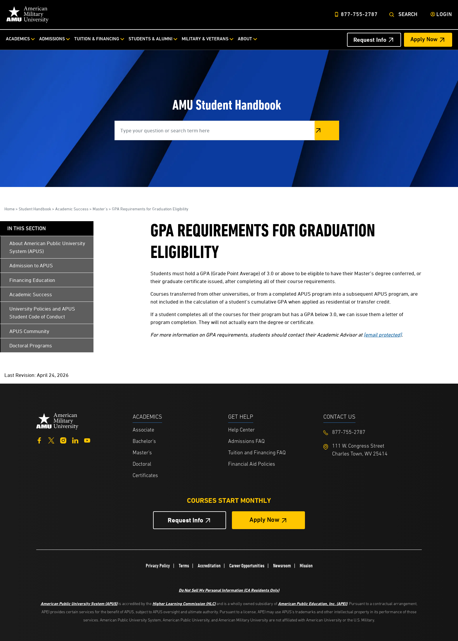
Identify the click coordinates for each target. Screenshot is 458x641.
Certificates (145, 476)
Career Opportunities (246, 566)
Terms (184, 566)
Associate (143, 430)
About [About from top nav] (245, 39)
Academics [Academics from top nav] (18, 39)
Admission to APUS (31, 265)
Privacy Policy (158, 566)
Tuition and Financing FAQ (257, 453)
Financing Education (32, 280)
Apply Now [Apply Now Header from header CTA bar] (424, 40)
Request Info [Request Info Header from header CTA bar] (369, 39)
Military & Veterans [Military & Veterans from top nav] (205, 39)
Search (407, 15)
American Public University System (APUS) (79, 603)
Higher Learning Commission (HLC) (184, 603)
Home (9, 208)
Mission (306, 566)
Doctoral (142, 464)
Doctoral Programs (30, 345)
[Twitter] (51, 439)
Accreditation (209, 566)
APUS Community (29, 331)
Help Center (241, 430)
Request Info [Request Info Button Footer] (185, 520)
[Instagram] (63, 439)
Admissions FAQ (246, 441)
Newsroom (282, 566)
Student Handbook (35, 208)
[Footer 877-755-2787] (371, 432)
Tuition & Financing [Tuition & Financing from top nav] (96, 39)
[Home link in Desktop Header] (27, 14)
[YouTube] (87, 439)
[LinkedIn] (75, 439)
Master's (100, 208)
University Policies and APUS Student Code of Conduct (42, 313)
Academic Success (72, 208)
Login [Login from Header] (444, 15)
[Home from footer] (57, 421)
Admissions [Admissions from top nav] (52, 39)
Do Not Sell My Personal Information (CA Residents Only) (229, 590)
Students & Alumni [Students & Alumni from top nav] (150, 39)
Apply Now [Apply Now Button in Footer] (264, 520)
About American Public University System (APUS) (47, 247)
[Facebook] (39, 439)
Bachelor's (144, 441)
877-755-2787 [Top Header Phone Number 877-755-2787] (359, 15)
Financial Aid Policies (251, 464)
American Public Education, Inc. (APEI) (312, 603)
